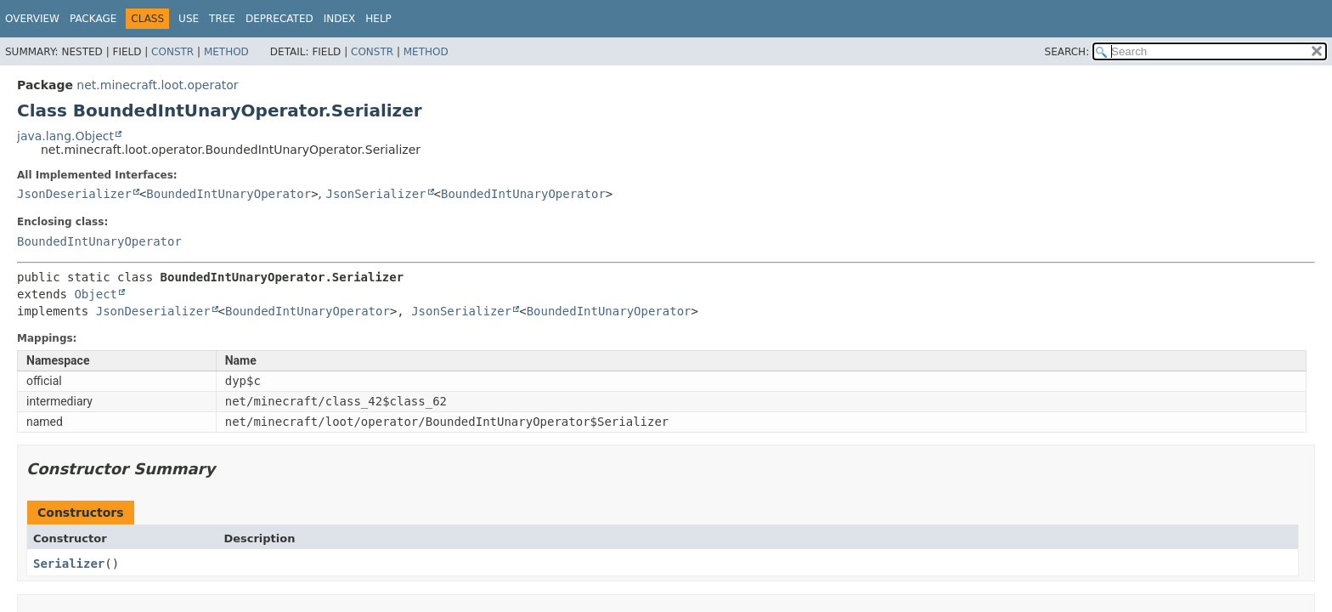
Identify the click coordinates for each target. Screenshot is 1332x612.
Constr (172, 52)
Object (95, 294)
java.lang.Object (65, 136)
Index (340, 19)
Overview (32, 19)
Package (93, 19)
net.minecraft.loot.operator (157, 85)
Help (378, 19)
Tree (222, 19)
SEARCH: (1067, 52)
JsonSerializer (376, 194)
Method (226, 52)
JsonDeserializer (74, 194)
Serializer (68, 563)
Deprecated (279, 19)
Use (188, 19)
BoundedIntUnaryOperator (228, 194)
